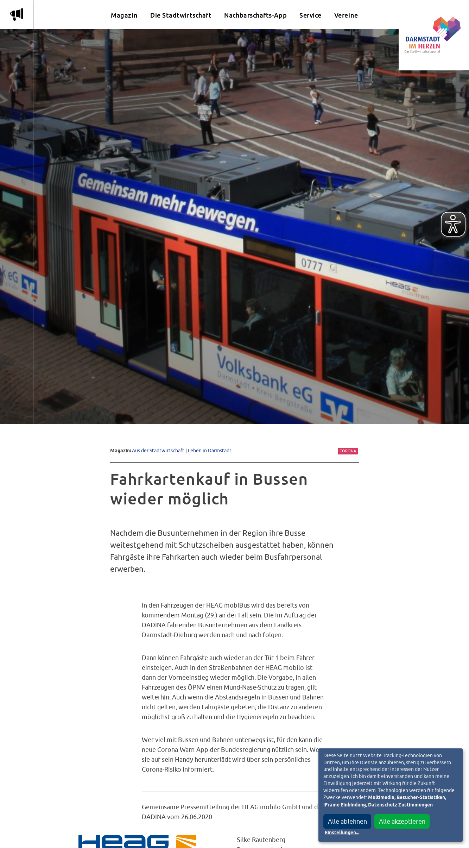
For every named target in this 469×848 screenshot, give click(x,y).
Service (310, 15)
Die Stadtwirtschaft (180, 15)
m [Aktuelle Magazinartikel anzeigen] (16, 14)
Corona (348, 451)
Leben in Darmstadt (210, 450)
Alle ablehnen (347, 821)
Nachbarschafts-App (255, 15)
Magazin (124, 15)
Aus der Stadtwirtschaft (158, 450)
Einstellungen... (342, 832)
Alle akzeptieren (402, 821)
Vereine (346, 15)
